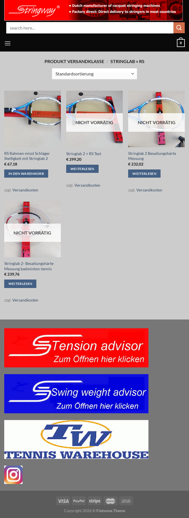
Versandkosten (25, 189)
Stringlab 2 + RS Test (83, 153)
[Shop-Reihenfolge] (94, 73)
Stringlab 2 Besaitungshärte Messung (152, 156)
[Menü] (7, 43)
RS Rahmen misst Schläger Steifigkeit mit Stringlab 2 (27, 156)
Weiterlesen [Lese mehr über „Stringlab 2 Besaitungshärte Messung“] (144, 173)
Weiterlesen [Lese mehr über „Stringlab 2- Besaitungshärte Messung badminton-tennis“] (20, 283)
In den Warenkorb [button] (26, 173)
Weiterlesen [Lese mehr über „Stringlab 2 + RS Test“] (82, 169)
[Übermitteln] (179, 27)
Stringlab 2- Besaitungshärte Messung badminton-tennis (29, 266)
